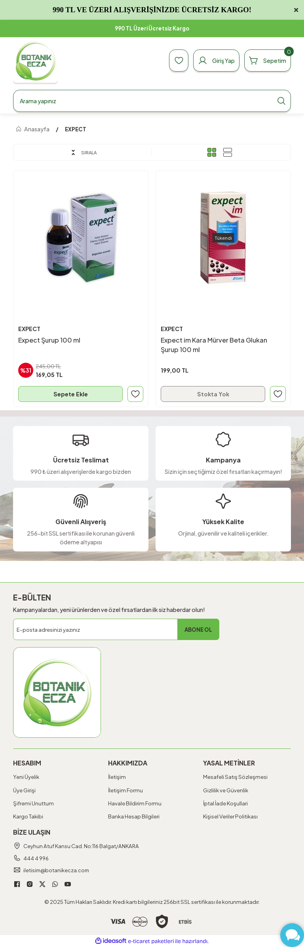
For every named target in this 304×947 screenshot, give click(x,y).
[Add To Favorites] (135, 394)
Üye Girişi (24, 790)
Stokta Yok (213, 394)
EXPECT (75, 129)
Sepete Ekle (70, 394)
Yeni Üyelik (26, 777)
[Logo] (35, 61)
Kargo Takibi (28, 816)
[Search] (152, 101)
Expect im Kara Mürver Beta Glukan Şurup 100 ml (214, 345)
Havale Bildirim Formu (135, 803)
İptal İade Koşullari (225, 803)
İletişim (117, 777)
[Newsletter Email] (116, 629)
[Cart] (267, 60)
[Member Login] (215, 60)
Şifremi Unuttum (33, 803)
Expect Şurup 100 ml (49, 340)
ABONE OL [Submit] (198, 629)
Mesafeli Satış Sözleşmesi (235, 777)
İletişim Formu (125, 790)
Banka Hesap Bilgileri (134, 816)
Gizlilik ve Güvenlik (225, 790)
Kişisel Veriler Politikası (230, 816)
